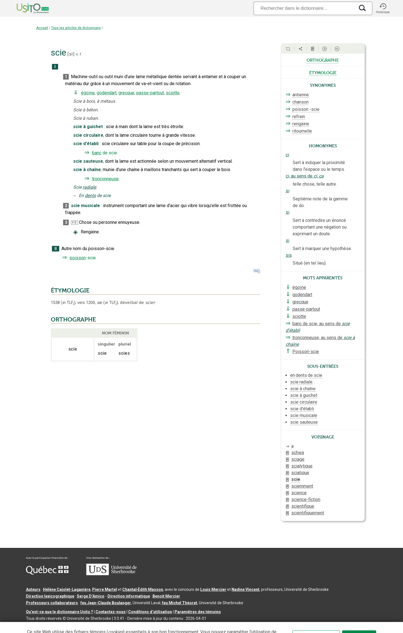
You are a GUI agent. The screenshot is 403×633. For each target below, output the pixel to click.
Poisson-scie (305, 351)
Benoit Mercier (166, 596)
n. (77, 54)
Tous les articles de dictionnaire (76, 28)
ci (287, 154)
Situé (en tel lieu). (309, 263)
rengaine (300, 123)
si (71, 54)
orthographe (323, 59)
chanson (300, 102)
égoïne (88, 92)
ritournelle (302, 131)
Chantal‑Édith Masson (142, 589)
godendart (106, 92)
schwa (297, 452)
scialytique (302, 466)
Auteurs (33, 589)
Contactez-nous (111, 612)
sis (289, 255)
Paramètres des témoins (198, 612)
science (299, 492)
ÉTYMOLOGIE (70, 290)
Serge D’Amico (90, 596)
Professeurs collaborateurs (52, 603)
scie (295, 479)
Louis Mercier (213, 589)
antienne (300, 94)
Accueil (42, 28)
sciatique (300, 472)
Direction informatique (129, 596)
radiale (89, 187)
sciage (297, 459)
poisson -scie (305, 109)
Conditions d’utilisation (150, 612)
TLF (68, 302)
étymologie (323, 72)
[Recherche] (304, 8)
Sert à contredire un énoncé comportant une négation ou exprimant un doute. (320, 227)
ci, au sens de (305, 176)
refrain (298, 116)
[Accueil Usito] (26, 8)
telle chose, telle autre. (315, 184)
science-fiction (305, 499)
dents (90, 195)
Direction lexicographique (50, 596)
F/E (74, 222)
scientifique (302, 506)
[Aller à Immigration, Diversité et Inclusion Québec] (47, 573)
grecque (126, 92)
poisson (78, 257)
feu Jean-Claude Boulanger (105, 603)
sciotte (173, 92)
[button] (383, 8)
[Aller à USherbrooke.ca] (111, 574)
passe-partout (150, 92)
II (55, 248)
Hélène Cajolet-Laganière (66, 589)
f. (81, 54)
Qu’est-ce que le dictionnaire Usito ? (59, 612)
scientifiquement (307, 512)
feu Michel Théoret (179, 603)
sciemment (302, 486)
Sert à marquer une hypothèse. (322, 248)
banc (96, 152)
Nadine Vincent (245, 589)
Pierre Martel (104, 589)
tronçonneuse (105, 178)
